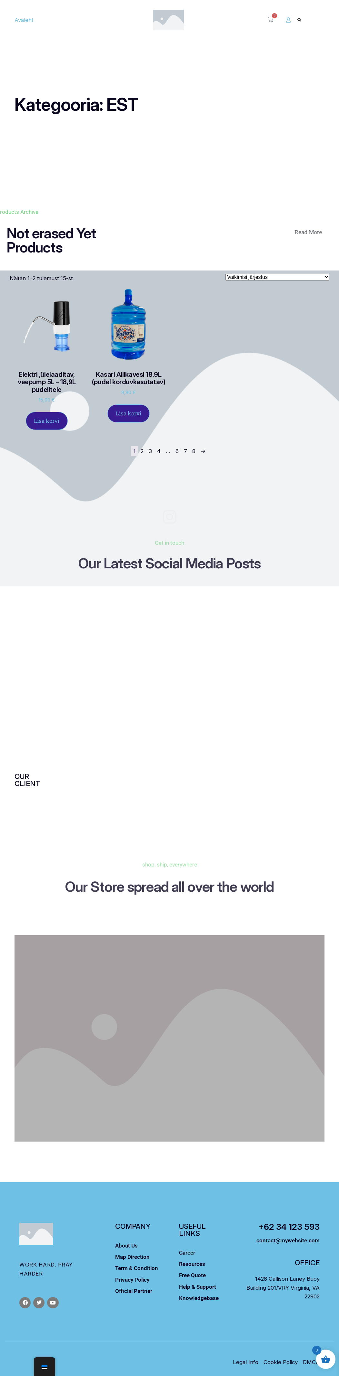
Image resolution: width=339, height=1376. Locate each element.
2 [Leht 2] (142, 451)
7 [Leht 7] (185, 451)
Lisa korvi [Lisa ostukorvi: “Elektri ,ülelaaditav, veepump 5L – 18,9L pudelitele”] (46, 420)
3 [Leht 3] (150, 451)
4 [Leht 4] (159, 451)
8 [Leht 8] (193, 451)
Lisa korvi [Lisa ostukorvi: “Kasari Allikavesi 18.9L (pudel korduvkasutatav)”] (128, 413)
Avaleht (24, 19)
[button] (299, 19)
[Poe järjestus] (277, 277)
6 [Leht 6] (177, 451)
